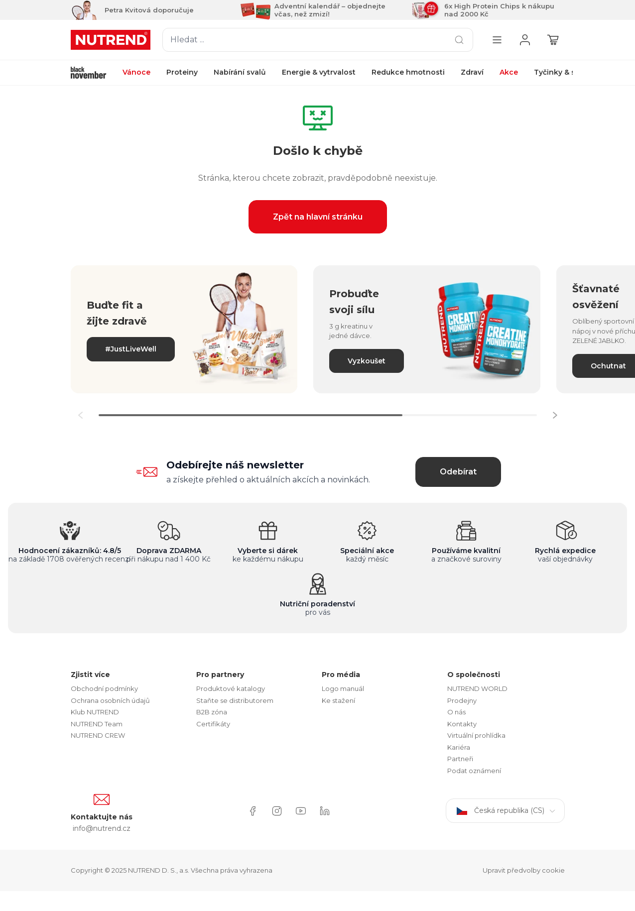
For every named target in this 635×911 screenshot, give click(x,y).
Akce (509, 72)
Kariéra (458, 747)
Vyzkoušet (366, 360)
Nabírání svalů (240, 72)
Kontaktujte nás (101, 816)
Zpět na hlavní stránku (318, 217)
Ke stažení (338, 700)
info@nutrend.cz (101, 828)
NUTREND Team (97, 724)
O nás (456, 712)
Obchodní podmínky (104, 688)
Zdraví (472, 72)
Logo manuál (343, 688)
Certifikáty (213, 724)
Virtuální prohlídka (476, 735)
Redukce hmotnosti (408, 72)
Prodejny (462, 700)
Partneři (460, 759)
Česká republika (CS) (505, 810)
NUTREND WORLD (477, 688)
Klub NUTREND (95, 712)
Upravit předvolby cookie (524, 870)
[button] (555, 415)
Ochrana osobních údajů (110, 700)
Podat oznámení (474, 771)
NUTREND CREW (98, 735)
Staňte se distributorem (234, 700)
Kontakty (462, 724)
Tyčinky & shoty (563, 72)
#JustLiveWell (130, 348)
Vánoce (136, 72)
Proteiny (182, 72)
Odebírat (458, 471)
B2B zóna (211, 712)
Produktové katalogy (230, 688)
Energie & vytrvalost (319, 72)
